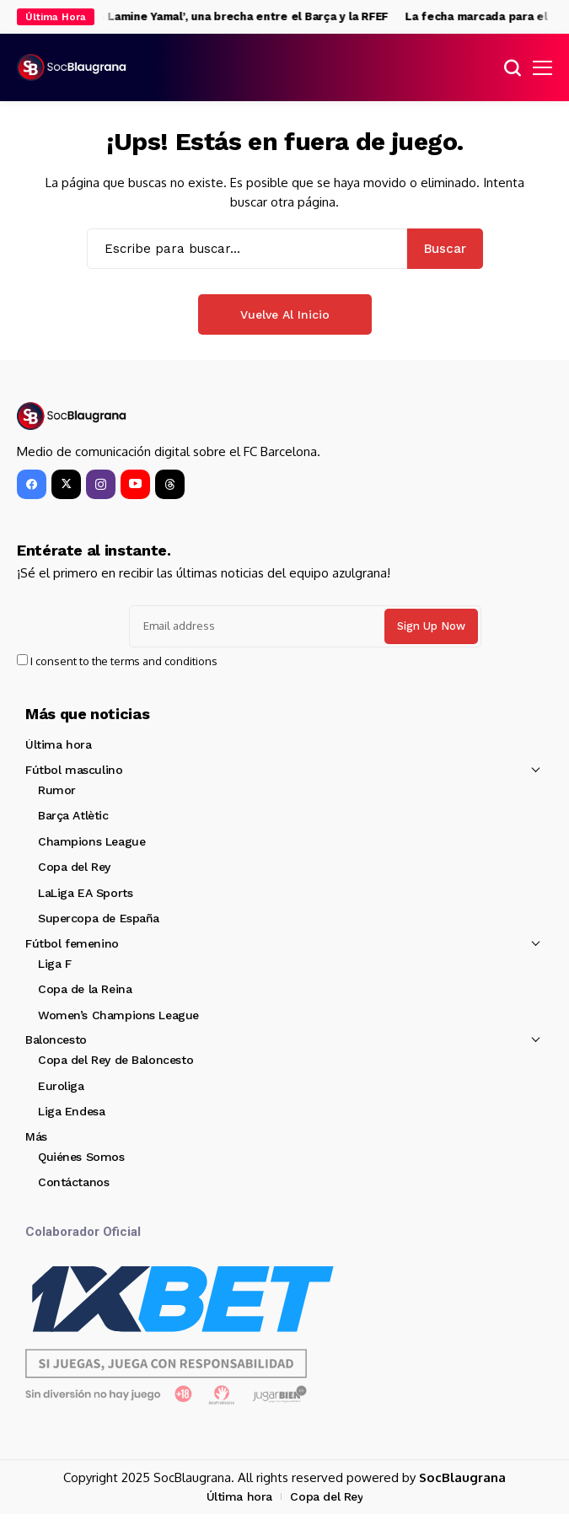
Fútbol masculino (73, 769)
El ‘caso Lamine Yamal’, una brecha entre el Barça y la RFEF (231, 16)
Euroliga (61, 1086)
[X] (66, 484)
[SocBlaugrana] (71, 68)
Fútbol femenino (72, 943)
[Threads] (170, 484)
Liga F (54, 963)
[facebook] (31, 484)
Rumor (57, 790)
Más (36, 1136)
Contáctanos (73, 1182)
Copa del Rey (74, 866)
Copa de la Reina (85, 989)
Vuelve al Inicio (285, 314)
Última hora (58, 744)
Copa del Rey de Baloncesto (115, 1059)
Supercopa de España (98, 918)
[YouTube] (135, 484)
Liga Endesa (71, 1111)
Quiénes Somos (81, 1156)
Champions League (91, 841)
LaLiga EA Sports (85, 893)
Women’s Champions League (118, 1015)
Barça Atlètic (73, 815)
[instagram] (100, 484)
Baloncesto (56, 1039)
